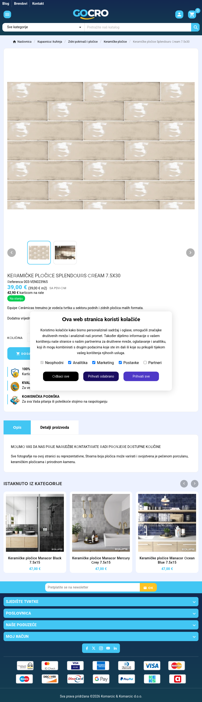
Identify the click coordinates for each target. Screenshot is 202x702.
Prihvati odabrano (101, 376)
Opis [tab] (17, 427)
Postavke (129, 362)
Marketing (103, 362)
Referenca (15, 282)
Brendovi (20, 3)
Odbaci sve (60, 376)
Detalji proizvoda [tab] (54, 427)
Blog (5, 3)
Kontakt (38, 3)
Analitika (78, 362)
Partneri (153, 362)
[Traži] (142, 27)
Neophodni (52, 362)
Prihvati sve (141, 376)
